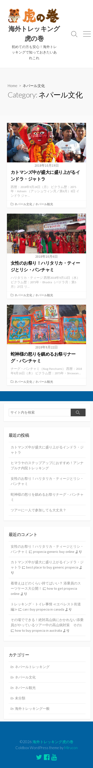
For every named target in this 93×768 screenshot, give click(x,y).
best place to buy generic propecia (52, 567)
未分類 (20, 698)
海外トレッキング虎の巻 (52, 741)
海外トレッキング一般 (32, 708)
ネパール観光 (44, 204)
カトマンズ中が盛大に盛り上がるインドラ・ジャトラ (47, 450)
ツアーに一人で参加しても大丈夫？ (38, 510)
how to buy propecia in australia (38, 630)
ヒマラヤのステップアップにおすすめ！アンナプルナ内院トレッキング (47, 465)
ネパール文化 (23, 204)
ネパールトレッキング (32, 667)
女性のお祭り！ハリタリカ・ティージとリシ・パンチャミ (47, 481)
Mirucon (71, 747)
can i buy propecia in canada (43, 609)
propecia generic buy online (53, 551)
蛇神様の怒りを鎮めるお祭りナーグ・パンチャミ (47, 497)
